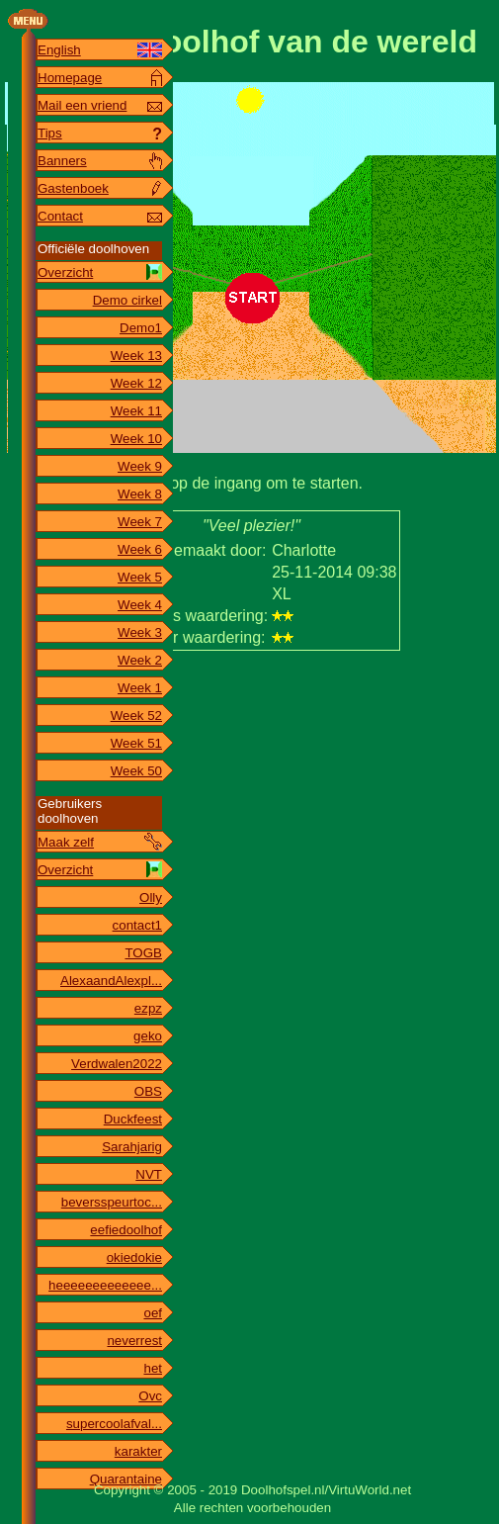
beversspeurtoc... (111, 1202)
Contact (60, 216)
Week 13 (136, 355)
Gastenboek (73, 188)
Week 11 (136, 410)
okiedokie (134, 1257)
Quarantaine (126, 1479)
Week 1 (140, 687)
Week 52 (136, 715)
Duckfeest (133, 1119)
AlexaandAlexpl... (111, 980)
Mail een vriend (82, 105)
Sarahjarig (132, 1146)
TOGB (143, 952)
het (152, 1368)
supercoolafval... (114, 1423)
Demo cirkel (127, 300)
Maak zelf (66, 842)
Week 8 (140, 494)
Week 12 (136, 383)
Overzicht (65, 272)
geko (147, 1036)
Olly (150, 897)
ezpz (148, 1008)
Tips (50, 133)
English (59, 50)
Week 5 (140, 577)
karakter (138, 1451)
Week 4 (140, 604)
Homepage (70, 77)
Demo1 (141, 327)
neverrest (134, 1340)
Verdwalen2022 (116, 1063)
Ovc (150, 1396)
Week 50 (136, 770)
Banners (62, 160)
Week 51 (136, 743)
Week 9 (140, 466)
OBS (148, 1091)
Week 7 (140, 521)
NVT (148, 1174)
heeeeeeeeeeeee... (105, 1285)
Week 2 (140, 660)
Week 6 (140, 549)
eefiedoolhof (126, 1229)
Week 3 (140, 632)
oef (152, 1312)
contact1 (137, 925)
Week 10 (136, 438)
